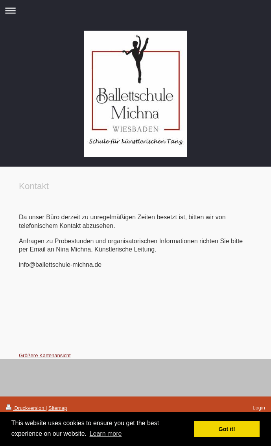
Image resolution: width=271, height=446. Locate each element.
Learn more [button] (106, 433)
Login (259, 408)
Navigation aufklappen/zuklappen (135, 10)
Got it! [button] (227, 429)
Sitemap (57, 408)
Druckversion (26, 408)
